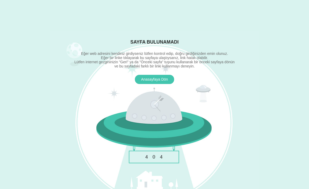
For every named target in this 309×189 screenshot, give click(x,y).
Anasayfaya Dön (154, 79)
